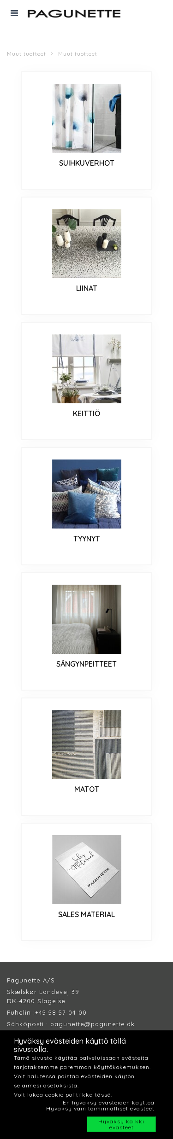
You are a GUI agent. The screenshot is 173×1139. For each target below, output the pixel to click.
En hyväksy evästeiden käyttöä (109, 1102)
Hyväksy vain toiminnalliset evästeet (100, 1108)
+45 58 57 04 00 (61, 1012)
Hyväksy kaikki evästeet (121, 1124)
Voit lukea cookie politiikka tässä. (63, 1094)
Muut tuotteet (26, 53)
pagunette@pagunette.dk (92, 1024)
